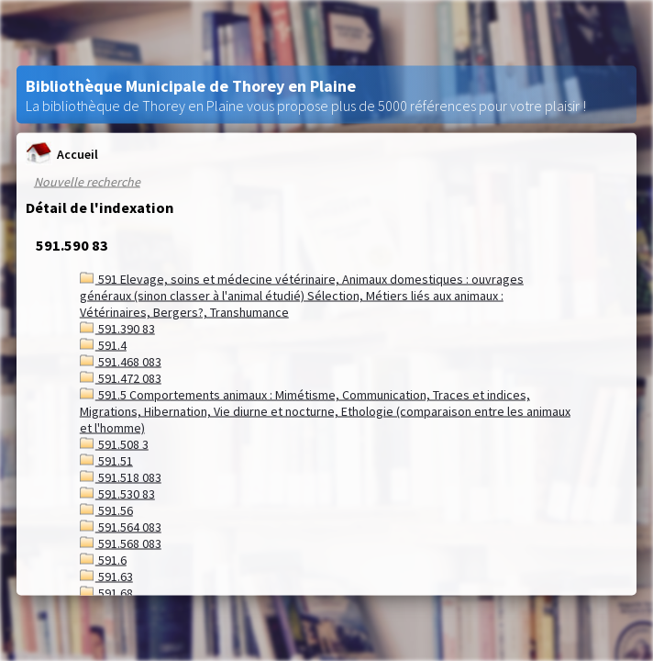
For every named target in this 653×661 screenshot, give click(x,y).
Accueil (62, 153)
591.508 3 (114, 444)
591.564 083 (120, 527)
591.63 (106, 576)
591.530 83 (117, 494)
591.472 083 (120, 378)
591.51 (106, 461)
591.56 (106, 510)
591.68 (106, 593)
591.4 (103, 345)
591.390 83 (117, 328)
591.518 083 (120, 477)
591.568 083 (120, 543)
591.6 (103, 560)
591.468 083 (120, 361)
